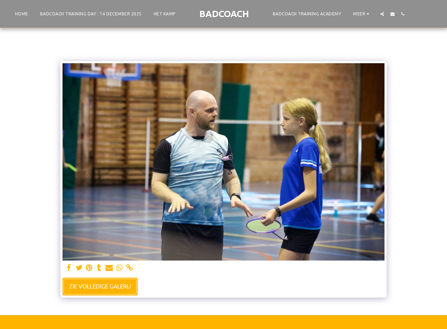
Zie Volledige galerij (100, 286)
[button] (382, 14)
